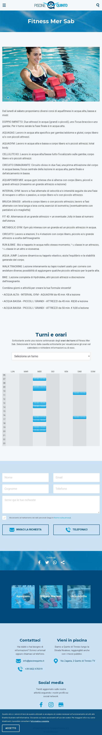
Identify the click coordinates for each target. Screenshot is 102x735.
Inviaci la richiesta (25, 529)
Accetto (10, 728)
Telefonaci (76, 529)
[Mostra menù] (4, 5)
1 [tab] (8, 98)
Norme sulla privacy (62, 518)
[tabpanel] (51, 74)
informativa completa (40, 721)
